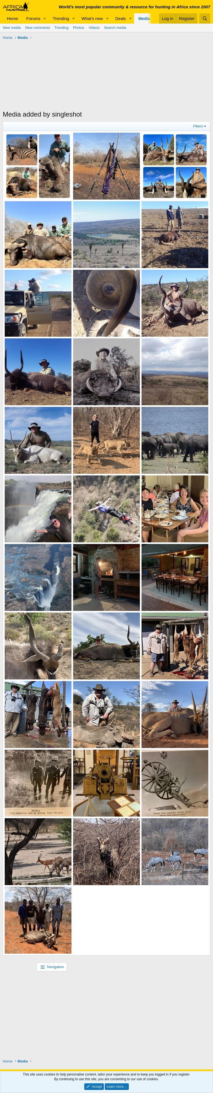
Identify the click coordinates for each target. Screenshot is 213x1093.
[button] (45, 18)
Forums (33, 18)
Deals (120, 18)
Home (12, 18)
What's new (92, 18)
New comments (37, 28)
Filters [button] (198, 126)
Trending (61, 18)
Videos (94, 28)
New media (12, 28)
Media (144, 18)
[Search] (204, 18)
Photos (78, 28)
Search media (115, 28)
